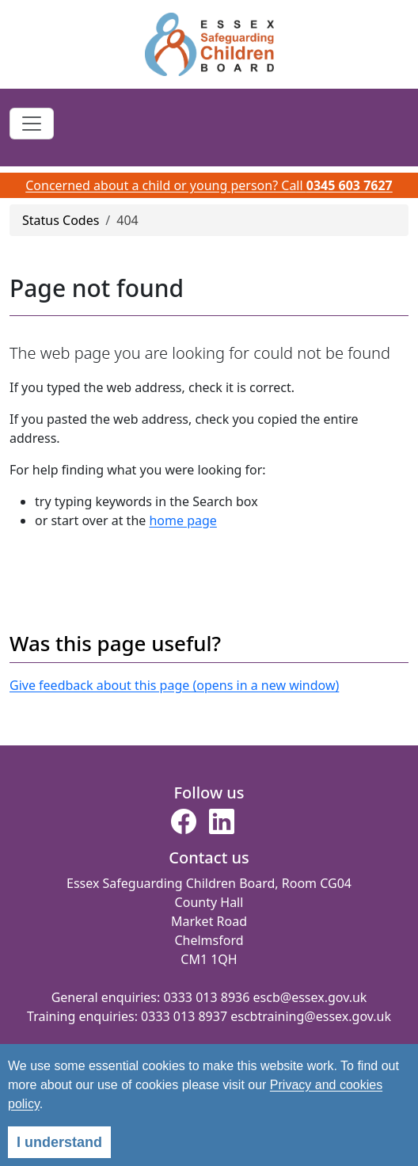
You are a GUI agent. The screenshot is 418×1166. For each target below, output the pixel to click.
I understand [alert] (59, 1142)
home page (182, 520)
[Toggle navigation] (32, 123)
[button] (183, 826)
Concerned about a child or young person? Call (209, 185)
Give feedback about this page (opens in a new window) (174, 685)
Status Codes (60, 220)
